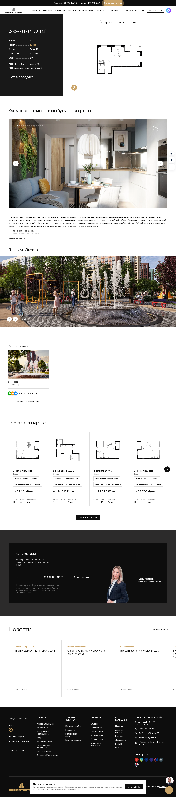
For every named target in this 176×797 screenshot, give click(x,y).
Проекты (36, 10)
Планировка (106, 22)
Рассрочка (70, 730)
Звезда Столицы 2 (45, 724)
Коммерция (60, 10)
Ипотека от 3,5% (73, 726)
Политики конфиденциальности (28, 589)
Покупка (72, 10)
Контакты (119, 736)
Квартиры (47, 10)
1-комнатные (96, 728)
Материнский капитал (71, 735)
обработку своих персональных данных (104, 787)
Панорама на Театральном (43, 732)
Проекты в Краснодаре (47, 755)
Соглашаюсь (134, 787)
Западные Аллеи (44, 741)
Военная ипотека (73, 740)
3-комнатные (97, 735)
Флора (33, 45)
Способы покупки (70, 718)
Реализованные (44, 751)
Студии (94, 724)
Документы (120, 740)
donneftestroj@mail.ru (147, 738)
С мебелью (121, 22)
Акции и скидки (86, 10)
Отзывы (118, 747)
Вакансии (119, 744)
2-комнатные (97, 731)
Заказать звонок (156, 10)
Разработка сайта (156, 787)
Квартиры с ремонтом (96, 744)
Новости (100, 10)
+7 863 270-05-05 (135, 10)
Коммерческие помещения (43, 746)
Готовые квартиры (99, 739)
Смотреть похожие (88, 517)
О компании (112, 10)
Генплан (134, 22)
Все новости (159, 629)
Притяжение (42, 728)
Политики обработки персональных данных (41, 587)
